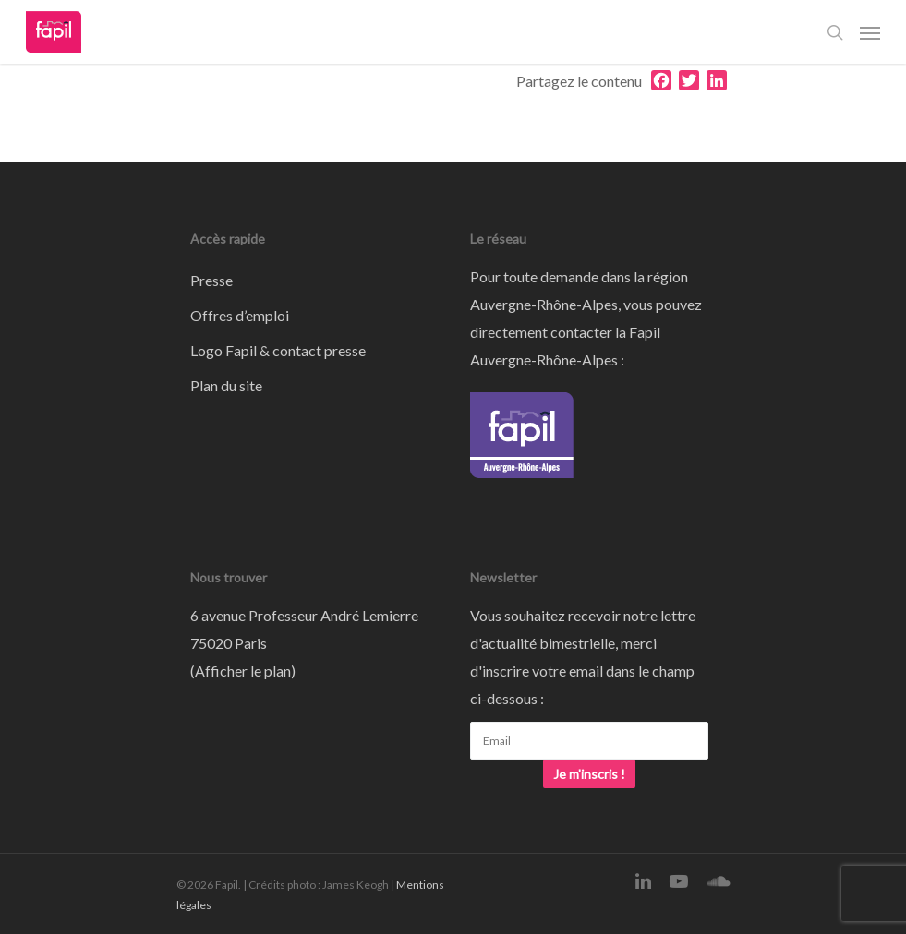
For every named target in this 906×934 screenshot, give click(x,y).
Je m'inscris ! (589, 774)
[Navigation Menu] (870, 32)
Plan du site (226, 385)
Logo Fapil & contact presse (278, 350)
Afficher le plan (243, 670)
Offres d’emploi (239, 315)
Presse (211, 280)
